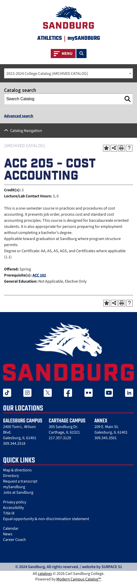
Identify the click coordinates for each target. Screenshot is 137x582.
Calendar (11, 528)
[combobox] (68, 73)
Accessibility (13, 507)
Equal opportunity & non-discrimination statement (46, 519)
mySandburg (14, 487)
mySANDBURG (83, 38)
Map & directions (17, 470)
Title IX (8, 513)
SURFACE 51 (111, 567)
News (7, 534)
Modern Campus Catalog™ (78, 579)
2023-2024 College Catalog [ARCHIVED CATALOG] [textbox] (47, 73)
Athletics (49, 38)
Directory (11, 475)
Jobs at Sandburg (18, 492)
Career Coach (14, 539)
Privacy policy (14, 502)
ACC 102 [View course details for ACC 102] (39, 275)
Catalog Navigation (26, 130)
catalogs (45, 573)
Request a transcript (20, 481)
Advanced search (18, 116)
